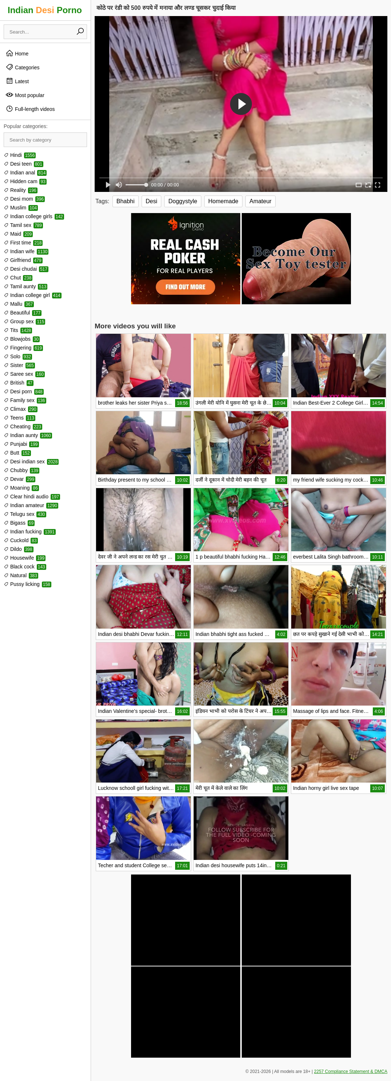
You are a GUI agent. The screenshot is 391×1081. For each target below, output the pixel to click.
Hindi (20, 155)
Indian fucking (30, 531)
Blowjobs (22, 339)
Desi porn (24, 391)
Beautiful (23, 313)
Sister (19, 365)
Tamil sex (23, 225)
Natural (21, 575)
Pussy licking (27, 584)
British (18, 383)
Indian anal (25, 172)
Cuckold (21, 540)
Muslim (21, 208)
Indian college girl (33, 295)
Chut (18, 278)
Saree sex (24, 374)
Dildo (18, 549)
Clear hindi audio (32, 496)
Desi (151, 201)
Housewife (25, 558)
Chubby (21, 470)
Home (16, 53)
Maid (18, 234)
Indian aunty (28, 435)
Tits (18, 330)
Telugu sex (25, 514)
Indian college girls (34, 216)
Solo (18, 356)
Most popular (24, 95)
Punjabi (21, 444)
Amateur (260, 201)
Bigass (19, 523)
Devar (19, 479)
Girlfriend (23, 260)
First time (23, 243)
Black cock (25, 567)
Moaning (21, 488)
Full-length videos (30, 109)
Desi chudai (26, 269)
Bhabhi (125, 201)
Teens (19, 418)
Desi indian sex (31, 461)
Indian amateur (31, 505)
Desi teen (23, 164)
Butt (17, 453)
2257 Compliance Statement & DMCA (350, 1071)
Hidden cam (25, 181)
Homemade (223, 201)
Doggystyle (182, 201)
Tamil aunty (25, 286)
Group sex (24, 321)
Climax (20, 409)
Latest (17, 81)
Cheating (23, 426)
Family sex (25, 400)
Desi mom (24, 199)
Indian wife (26, 251)
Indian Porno (45, 10)
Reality (20, 190)
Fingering (23, 348)
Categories (22, 67)
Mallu (19, 304)
